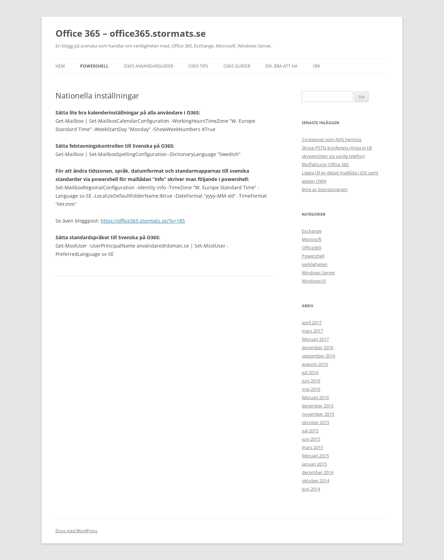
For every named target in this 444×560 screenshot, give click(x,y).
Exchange (312, 231)
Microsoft (312, 239)
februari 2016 (315, 397)
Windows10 (314, 281)
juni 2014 (311, 489)
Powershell (94, 66)
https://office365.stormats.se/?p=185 (143, 220)
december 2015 (317, 406)
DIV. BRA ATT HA (281, 66)
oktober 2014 (315, 480)
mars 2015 (312, 447)
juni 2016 (311, 381)
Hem (60, 66)
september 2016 (318, 356)
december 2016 (317, 347)
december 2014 (317, 472)
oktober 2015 (315, 422)
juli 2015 (310, 431)
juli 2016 (310, 372)
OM (316, 66)
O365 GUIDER (236, 66)
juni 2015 (311, 439)
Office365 (311, 247)
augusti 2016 (315, 364)
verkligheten (314, 264)
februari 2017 (315, 339)
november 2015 (318, 414)
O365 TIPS (198, 66)
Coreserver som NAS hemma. (332, 139)
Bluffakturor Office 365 (325, 164)
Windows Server (318, 272)
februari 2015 (315, 456)
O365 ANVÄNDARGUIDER (148, 66)
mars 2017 (312, 331)
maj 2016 (311, 389)
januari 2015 (314, 464)
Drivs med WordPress (76, 531)
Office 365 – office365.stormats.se (131, 33)
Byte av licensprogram (325, 189)
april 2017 (312, 322)
